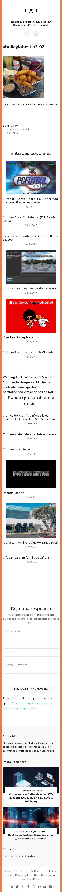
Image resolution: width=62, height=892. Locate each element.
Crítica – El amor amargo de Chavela (28, 352)
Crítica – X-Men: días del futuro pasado (30, 434)
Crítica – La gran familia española (26, 557)
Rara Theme (41, 875)
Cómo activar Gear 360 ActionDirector (29, 288)
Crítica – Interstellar (16, 449)
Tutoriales (37, 791)
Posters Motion (13, 492)
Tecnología (25, 791)
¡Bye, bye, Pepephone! (18, 337)
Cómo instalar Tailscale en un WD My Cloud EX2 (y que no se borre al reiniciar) (31, 798)
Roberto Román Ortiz (31, 22)
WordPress (33, 879)
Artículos (19, 831)
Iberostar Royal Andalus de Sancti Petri (30, 542)
